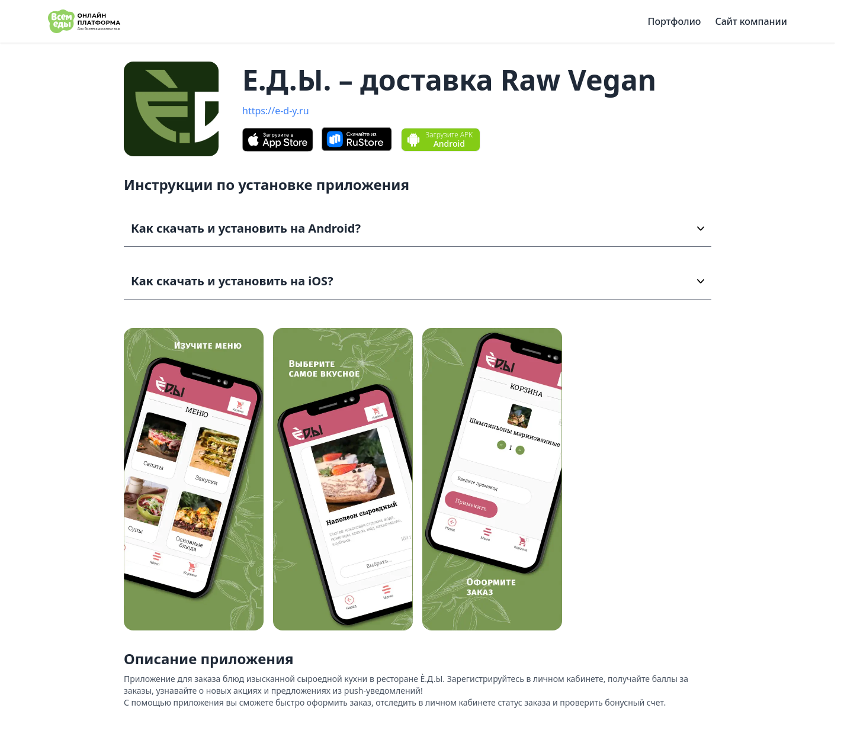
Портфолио (674, 21)
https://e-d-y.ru (275, 110)
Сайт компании (751, 21)
